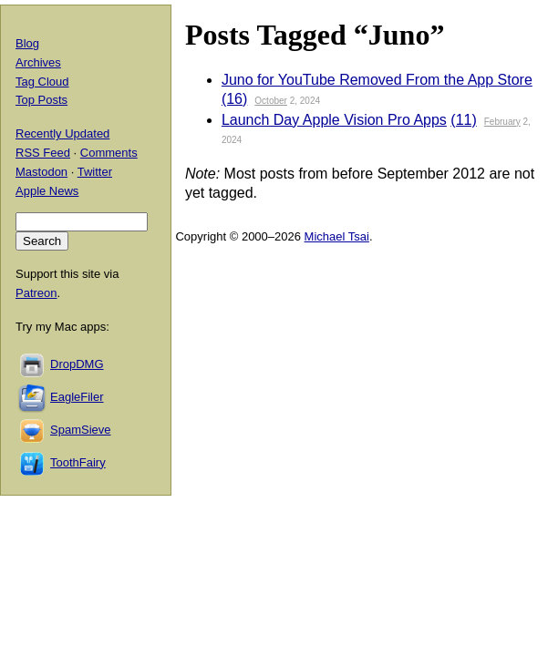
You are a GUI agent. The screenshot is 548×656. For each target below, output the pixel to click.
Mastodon (41, 172)
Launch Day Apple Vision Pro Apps (334, 120)
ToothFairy (78, 462)
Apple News (47, 191)
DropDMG (77, 364)
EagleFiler (77, 397)
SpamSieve (80, 429)
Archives (38, 62)
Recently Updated (62, 133)
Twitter (95, 172)
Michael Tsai (337, 236)
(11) (463, 120)
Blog (27, 43)
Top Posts (41, 100)
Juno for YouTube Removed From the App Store (377, 79)
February (502, 122)
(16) (234, 99)
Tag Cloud (42, 81)
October (270, 101)
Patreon (36, 293)
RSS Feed (43, 152)
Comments (109, 152)
